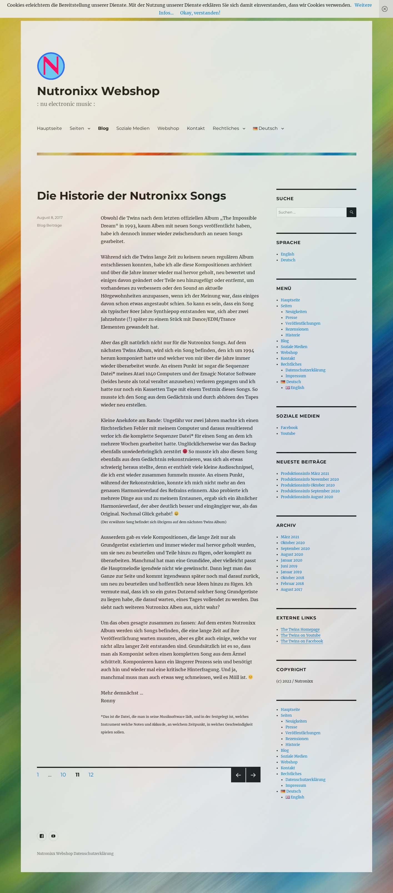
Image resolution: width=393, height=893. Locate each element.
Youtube (288, 433)
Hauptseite (49, 128)
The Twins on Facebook (302, 641)
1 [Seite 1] (40, 774)
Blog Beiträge (49, 225)
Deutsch (288, 260)
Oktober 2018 (292, 578)
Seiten (77, 128)
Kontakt (196, 128)
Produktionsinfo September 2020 (310, 491)
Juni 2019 (289, 566)
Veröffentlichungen (303, 323)
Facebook (289, 427)
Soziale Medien (133, 128)
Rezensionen (297, 329)
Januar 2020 (291, 560)
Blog (103, 128)
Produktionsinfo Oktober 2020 (308, 485)
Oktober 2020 (293, 542)
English (287, 254)
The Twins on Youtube (301, 635)
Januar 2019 (291, 572)
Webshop (168, 128)
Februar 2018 (292, 583)
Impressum (296, 376)
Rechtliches (226, 128)
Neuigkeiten (296, 311)
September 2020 (295, 548)
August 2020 (292, 554)
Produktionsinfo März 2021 (305, 473)
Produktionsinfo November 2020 (310, 479)
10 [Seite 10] (65, 774)
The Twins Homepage (300, 629)
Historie (293, 335)
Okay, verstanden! (200, 13)
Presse (291, 317)
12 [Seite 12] (93, 774)
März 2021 (290, 537)
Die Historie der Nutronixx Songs (131, 195)
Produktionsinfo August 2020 (307, 497)
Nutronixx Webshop (98, 91)
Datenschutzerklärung (306, 370)
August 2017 (291, 589)
